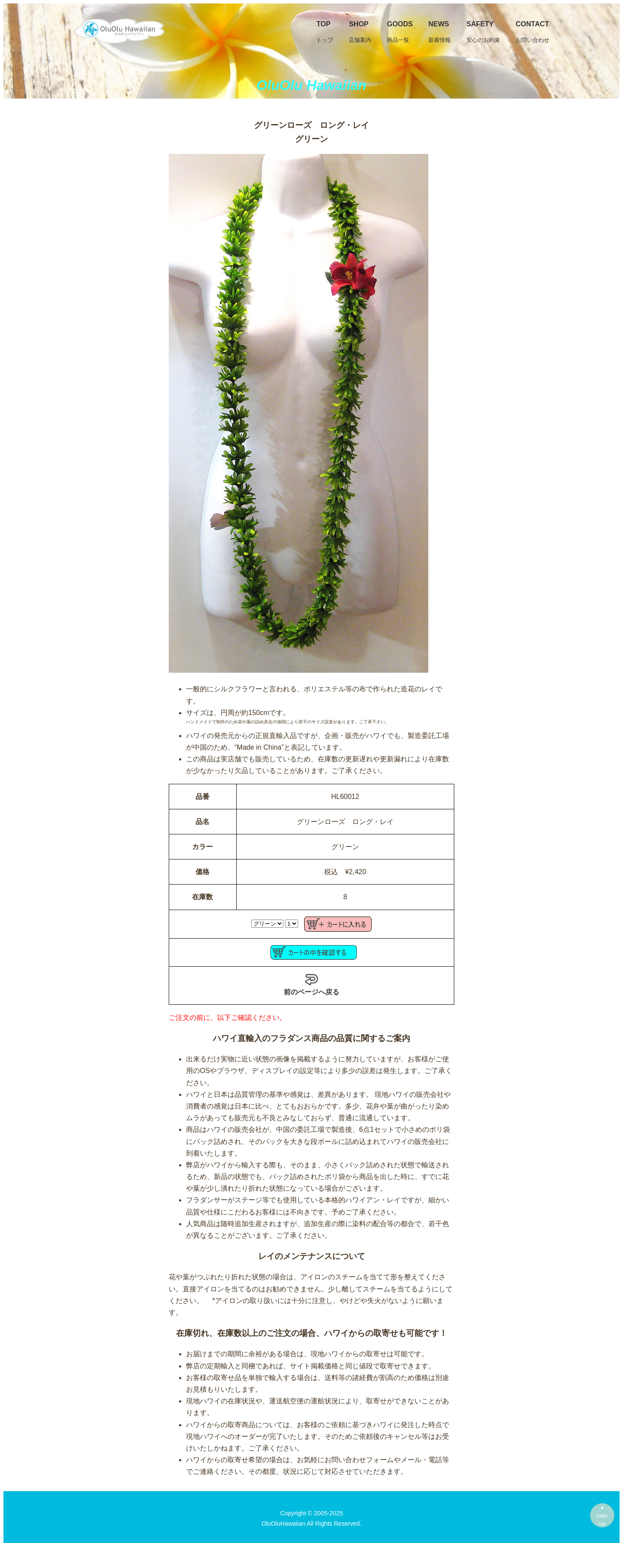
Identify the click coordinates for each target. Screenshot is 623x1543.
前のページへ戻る (311, 984)
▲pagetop (602, 1515)
